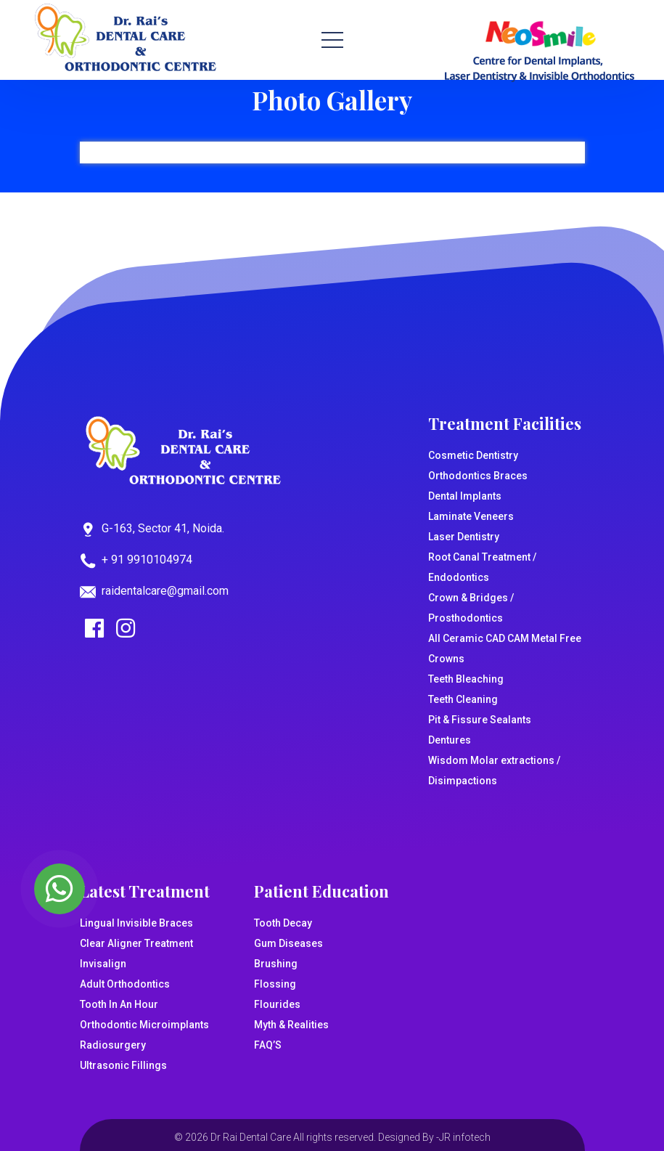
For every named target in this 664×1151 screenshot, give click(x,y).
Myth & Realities (291, 1024)
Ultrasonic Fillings (123, 1065)
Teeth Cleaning (463, 699)
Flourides (277, 1004)
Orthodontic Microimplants (144, 1024)
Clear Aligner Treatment (136, 943)
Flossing (275, 984)
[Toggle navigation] (332, 40)
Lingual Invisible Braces (136, 923)
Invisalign (103, 963)
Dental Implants (464, 496)
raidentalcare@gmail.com (165, 591)
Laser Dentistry (463, 536)
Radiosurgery (113, 1045)
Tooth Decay (283, 923)
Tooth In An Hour (119, 1004)
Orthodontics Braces (478, 475)
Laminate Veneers (471, 516)
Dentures (449, 740)
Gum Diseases (288, 943)
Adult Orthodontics (125, 984)
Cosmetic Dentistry (473, 455)
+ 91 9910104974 (147, 559)
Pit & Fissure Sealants (479, 719)
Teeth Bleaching (466, 679)
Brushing (276, 963)
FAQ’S (268, 1045)
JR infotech (465, 1137)
